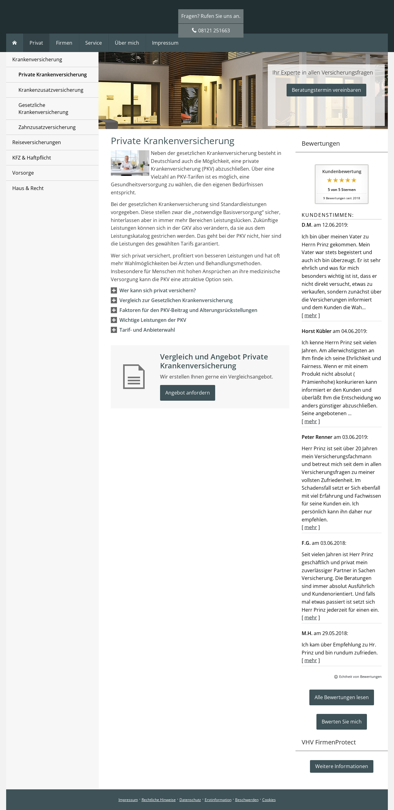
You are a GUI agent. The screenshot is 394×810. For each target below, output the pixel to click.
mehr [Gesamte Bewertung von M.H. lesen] (310, 660)
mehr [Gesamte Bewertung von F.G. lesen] (310, 617)
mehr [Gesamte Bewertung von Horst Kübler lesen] (310, 421)
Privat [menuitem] (36, 42)
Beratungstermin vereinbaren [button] (326, 90)
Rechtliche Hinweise (159, 799)
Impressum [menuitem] (165, 42)
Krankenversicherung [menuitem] (37, 59)
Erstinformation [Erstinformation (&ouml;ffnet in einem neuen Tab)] (218, 799)
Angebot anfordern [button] (187, 392)
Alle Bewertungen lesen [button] (342, 697)
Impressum (128, 799)
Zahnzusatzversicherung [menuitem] (47, 127)
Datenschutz (190, 799)
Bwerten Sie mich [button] (342, 721)
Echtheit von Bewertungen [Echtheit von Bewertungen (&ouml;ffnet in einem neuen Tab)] (360, 676)
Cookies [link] (269, 799)
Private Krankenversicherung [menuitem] (52, 74)
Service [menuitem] (93, 42)
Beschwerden (247, 799)
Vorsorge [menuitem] (23, 172)
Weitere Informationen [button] (341, 766)
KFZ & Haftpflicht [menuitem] (31, 157)
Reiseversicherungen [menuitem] (36, 142)
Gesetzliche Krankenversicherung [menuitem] (43, 108)
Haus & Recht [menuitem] (28, 188)
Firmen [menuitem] (64, 42)
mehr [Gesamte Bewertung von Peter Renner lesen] (310, 527)
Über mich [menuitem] (127, 42)
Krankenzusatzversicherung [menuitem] (50, 90)
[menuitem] (14, 43)
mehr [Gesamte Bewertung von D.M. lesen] (310, 315)
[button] (157, 290)
